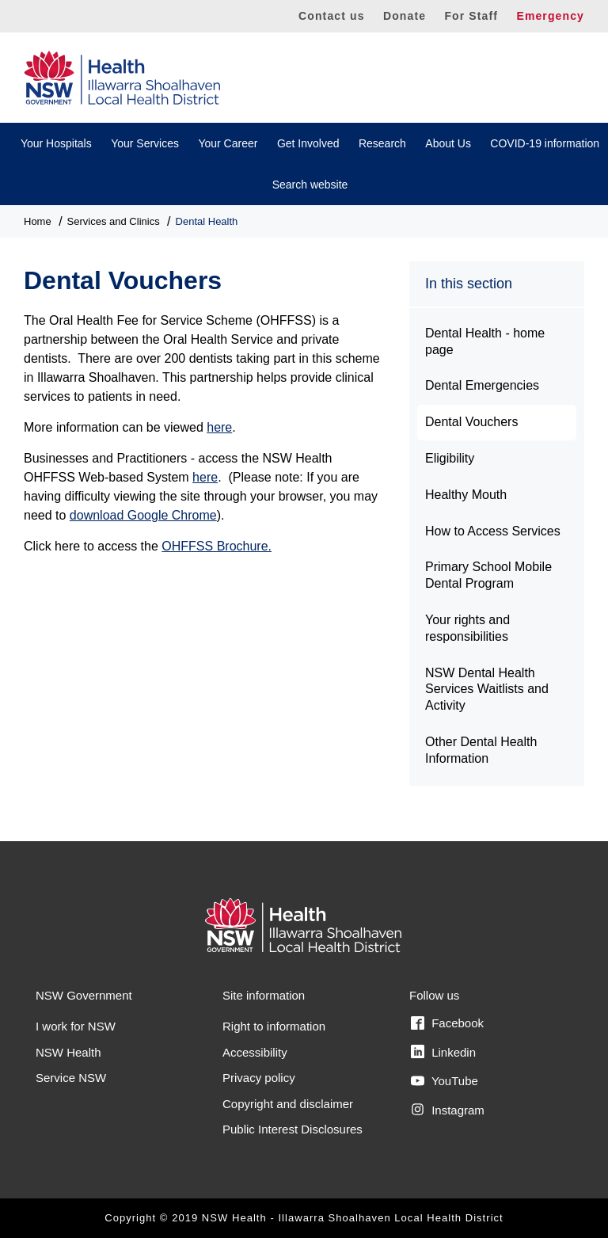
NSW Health (68, 1052)
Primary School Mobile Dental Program (488, 575)
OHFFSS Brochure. (217, 546)
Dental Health (207, 221)
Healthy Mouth (466, 494)
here (219, 427)
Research (382, 143)
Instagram (447, 1110)
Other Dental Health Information (481, 750)
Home (37, 221)
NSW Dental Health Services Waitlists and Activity (487, 689)
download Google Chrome (143, 515)
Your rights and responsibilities (467, 628)
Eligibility (449, 458)
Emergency (550, 16)
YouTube (444, 1081)
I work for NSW (76, 1026)
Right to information (273, 1026)
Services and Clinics (113, 221)
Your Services (145, 143)
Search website (310, 184)
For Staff (471, 16)
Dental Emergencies (482, 385)
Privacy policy (258, 1077)
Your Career (227, 143)
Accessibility (254, 1052)
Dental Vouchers (471, 422)
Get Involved (308, 143)
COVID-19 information (544, 143)
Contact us (331, 16)
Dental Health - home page (485, 341)
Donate (404, 16)
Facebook (447, 1023)
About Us (448, 143)
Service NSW (71, 1077)
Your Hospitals (56, 143)
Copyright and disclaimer (287, 1103)
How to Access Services (492, 531)
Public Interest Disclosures (292, 1129)
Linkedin (443, 1052)
